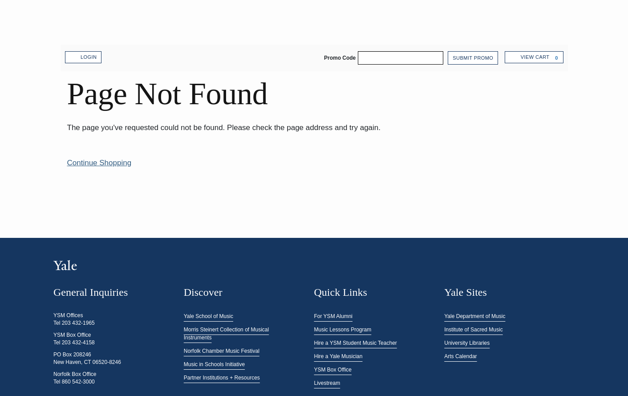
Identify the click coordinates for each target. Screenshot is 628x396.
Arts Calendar (460, 356)
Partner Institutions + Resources (222, 378)
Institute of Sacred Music (473, 330)
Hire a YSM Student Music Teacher (355, 343)
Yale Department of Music (474, 316)
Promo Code (340, 58)
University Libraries (467, 343)
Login (83, 57)
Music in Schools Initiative (214, 364)
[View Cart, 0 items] (534, 57)
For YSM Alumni (333, 316)
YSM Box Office (333, 370)
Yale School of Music (208, 316)
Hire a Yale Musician (338, 356)
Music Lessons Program (343, 330)
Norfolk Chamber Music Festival (221, 351)
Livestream (327, 383)
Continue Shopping (99, 163)
